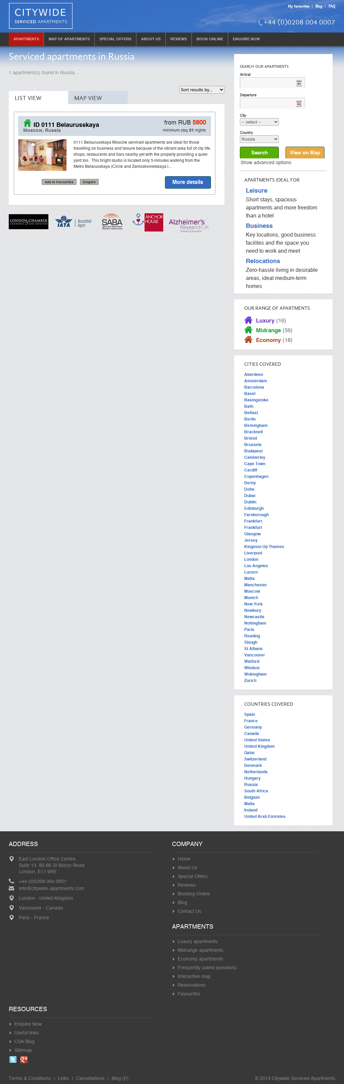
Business (259, 226)
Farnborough (256, 515)
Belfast (251, 413)
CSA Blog (24, 1041)
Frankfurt (253, 521)
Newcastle (254, 617)
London (251, 559)
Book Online (210, 39)
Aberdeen (253, 375)
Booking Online (194, 894)
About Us (151, 39)
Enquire (89, 182)
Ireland (250, 810)
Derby (250, 483)
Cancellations (90, 1078)
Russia (251, 785)
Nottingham (255, 623)
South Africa (256, 791)
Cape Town (254, 464)
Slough (250, 642)
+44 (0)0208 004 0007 (299, 22)
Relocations (263, 261)
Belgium (252, 797)
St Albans (253, 649)
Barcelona (254, 387)
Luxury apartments (198, 941)
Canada (251, 734)
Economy (274, 340)
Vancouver (254, 655)
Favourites (189, 994)
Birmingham (256, 426)
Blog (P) (120, 1078)
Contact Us (189, 911)
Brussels (253, 445)
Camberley (254, 457)
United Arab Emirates (265, 817)
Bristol (250, 438)
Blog (318, 6)
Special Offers (115, 39)
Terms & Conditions (30, 1078)
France (251, 721)
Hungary (252, 778)
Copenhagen (256, 477)
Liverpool (253, 553)
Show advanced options (266, 162)
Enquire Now (246, 39)
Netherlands (256, 772)
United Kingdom (259, 746)
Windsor (252, 668)
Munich (251, 598)
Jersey (251, 540)
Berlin (250, 419)
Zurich (250, 681)
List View (28, 98)
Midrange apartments (200, 950)
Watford (251, 661)
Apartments (26, 39)
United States (257, 740)
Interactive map (194, 976)
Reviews (178, 39)
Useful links (26, 1033)
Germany (253, 727)
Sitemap (23, 1050)
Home (184, 859)
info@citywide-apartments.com (51, 888)
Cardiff (250, 470)
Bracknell (253, 432)
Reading (252, 636)
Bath (248, 406)
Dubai (249, 496)
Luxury (271, 321)
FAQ (332, 6)
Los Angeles (256, 566)
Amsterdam (255, 381)
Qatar (249, 753)
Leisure (256, 191)
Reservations (192, 985)
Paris (249, 630)
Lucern (251, 572)
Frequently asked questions (207, 968)
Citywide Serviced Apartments (303, 1078)
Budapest (253, 451)
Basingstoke (256, 400)
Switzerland (255, 759)
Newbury (252, 610)
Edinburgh (254, 508)
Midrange (274, 330)
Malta (249, 579)
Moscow (252, 591)
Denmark (253, 765)
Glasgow (252, 534)
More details (187, 182)
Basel (249, 394)
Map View (88, 98)
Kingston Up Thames (264, 547)
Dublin (250, 502)
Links (63, 1078)
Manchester (255, 585)
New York (253, 604)
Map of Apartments (69, 39)
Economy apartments (200, 959)
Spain (249, 714)
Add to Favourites (59, 182)
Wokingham (255, 674)
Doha (249, 489)
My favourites (298, 6)
